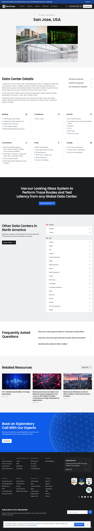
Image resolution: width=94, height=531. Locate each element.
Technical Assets (36, 486)
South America (20, 483)
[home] (9, 6)
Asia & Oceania (20, 488)
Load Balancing (35, 468)
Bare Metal (19, 466)
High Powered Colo (7, 468)
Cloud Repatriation (7, 483)
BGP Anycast (34, 461)
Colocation (19, 468)
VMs (17, 463)
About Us (47, 481)
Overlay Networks (7, 491)
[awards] (78, 485)
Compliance (48, 488)
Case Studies (34, 481)
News (32, 488)
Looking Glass (35, 491)
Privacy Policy (33, 525)
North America (20, 481)
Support (47, 483)
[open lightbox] (31, 35)
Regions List (34, 496)
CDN (3, 488)
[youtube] (85, 497)
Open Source (49, 486)
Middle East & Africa (22, 491)
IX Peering (34, 466)
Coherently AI (5, 466)
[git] (88, 497)
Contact (47, 496)
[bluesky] (91, 497)
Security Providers (7, 493)
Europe (18, 486)
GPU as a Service (7, 463)
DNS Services (6, 486)
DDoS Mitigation (49, 461)
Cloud (18, 461)
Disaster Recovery (7, 481)
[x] (79, 497)
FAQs (46, 491)
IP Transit (33, 463)
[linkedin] (82, 497)
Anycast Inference (7, 461)
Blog (32, 483)
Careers (47, 493)
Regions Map (34, 493)
